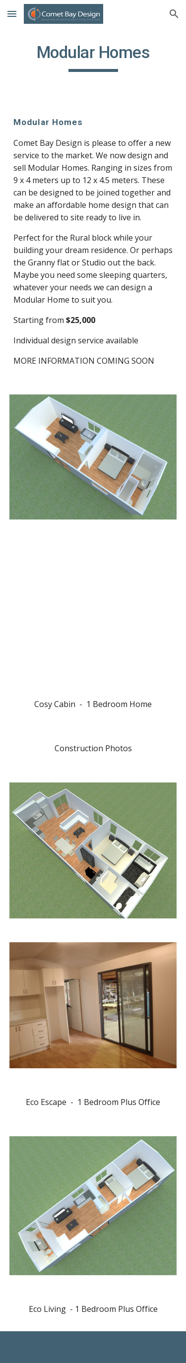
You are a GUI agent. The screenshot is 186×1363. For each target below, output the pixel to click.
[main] (93, 57)
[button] (12, 13)
